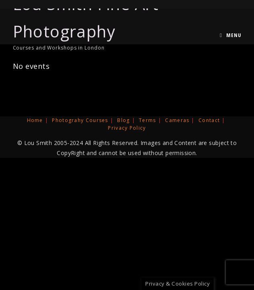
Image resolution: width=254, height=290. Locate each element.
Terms (147, 120)
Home (35, 120)
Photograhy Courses (80, 120)
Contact (209, 120)
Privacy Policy (127, 127)
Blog (123, 120)
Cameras (177, 120)
